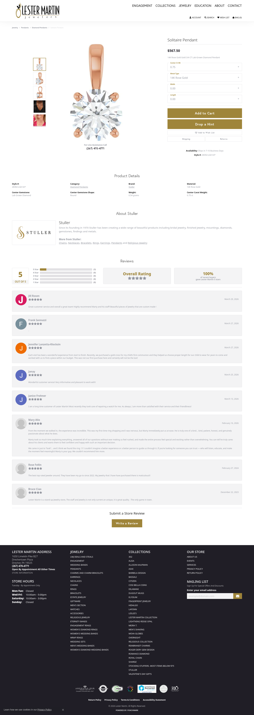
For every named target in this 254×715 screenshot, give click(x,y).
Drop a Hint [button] (204, 124)
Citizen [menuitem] (132, 581)
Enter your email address (201, 590)
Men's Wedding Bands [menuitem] (82, 645)
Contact (235, 6)
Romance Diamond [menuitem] (139, 653)
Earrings (105, 242)
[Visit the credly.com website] (164, 689)
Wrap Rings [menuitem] (76, 637)
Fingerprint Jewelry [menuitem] (140, 601)
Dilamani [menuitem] (134, 589)
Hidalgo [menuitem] (133, 605)
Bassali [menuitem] (133, 576)
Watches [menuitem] (75, 609)
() (94, 269)
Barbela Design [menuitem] (137, 572)
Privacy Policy (195, 568)
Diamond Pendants (39, 28)
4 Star (36, 272)
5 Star (36, 269)
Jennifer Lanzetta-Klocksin (44, 344)
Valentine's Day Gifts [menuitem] (140, 673)
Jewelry (185, 6)
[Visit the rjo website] (175, 689)
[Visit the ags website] (85, 689)
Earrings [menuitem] (75, 576)
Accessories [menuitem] (76, 613)
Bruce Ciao (34, 489)
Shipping (186, 139)
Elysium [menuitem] (133, 597)
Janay (31, 371)
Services (191, 564)
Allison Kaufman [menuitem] (138, 564)
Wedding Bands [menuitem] (79, 564)
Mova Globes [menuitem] (136, 633)
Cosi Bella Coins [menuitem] (138, 585)
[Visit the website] (130, 689)
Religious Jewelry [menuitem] (80, 617)
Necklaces (74, 242)
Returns (224, 139)
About (220, 6)
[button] (195, 17)
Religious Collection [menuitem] (140, 641)
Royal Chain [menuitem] (135, 657)
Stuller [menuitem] (133, 669)
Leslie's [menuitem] (133, 613)
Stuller (132, 187)
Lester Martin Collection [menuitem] (143, 617)
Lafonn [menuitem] (133, 609)
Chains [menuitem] (74, 585)
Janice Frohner (37, 395)
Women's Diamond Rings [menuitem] (84, 629)
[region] (96, 92)
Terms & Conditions (130, 700)
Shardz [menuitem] (133, 661)
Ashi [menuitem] (131, 568)
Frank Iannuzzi (37, 320)
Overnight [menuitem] (134, 637)
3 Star (36, 275)
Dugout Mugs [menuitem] (136, 593)
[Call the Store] (20, 566)
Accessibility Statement (154, 700)
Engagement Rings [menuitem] (80, 625)
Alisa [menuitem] (131, 560)
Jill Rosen (34, 295)
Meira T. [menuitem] (133, 625)
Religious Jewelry (137, 242)
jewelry (15, 28)
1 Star (36, 282)
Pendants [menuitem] (75, 568)
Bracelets (86, 242)
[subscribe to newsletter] (237, 596)
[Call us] (33, 569)
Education (203, 6)
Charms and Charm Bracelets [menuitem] (86, 572)
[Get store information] (22, 572)
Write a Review (127, 523)
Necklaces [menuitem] (76, 581)
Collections (165, 6)
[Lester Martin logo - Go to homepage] (37, 11)
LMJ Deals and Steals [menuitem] (81, 556)
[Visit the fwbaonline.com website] (117, 689)
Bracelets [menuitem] (75, 593)
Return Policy (195, 572)
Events (190, 560)
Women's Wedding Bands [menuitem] (84, 633)
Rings (96, 242)
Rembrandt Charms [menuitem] (139, 645)
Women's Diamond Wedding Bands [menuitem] (89, 649)
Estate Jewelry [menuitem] (78, 597)
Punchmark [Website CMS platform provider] (132, 710)
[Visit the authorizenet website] (103, 689)
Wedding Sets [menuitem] (77, 641)
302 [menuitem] (130, 556)
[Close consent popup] (63, 710)
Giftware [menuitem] (75, 601)
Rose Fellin (34, 464)
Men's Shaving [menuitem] (136, 629)
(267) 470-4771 (95, 148)
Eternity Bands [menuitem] (78, 621)
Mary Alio (34, 419)
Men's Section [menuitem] (78, 605)
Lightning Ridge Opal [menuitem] (140, 621)
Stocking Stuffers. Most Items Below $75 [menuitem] (151, 665)
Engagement (142, 6)
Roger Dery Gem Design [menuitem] (141, 649)
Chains (63, 242)
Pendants (25, 28)
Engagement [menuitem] (77, 560)
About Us (192, 556)
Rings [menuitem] (73, 589)
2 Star (36, 279)
